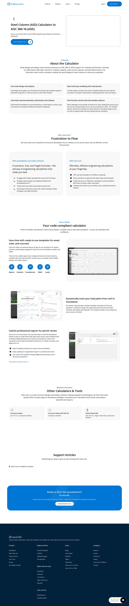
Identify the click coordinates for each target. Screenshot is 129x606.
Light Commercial (42, 580)
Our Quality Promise (15, 565)
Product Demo (13, 556)
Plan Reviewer (41, 559)
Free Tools (12, 559)
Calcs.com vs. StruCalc (71, 565)
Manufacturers (41, 595)
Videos (67, 559)
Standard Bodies (42, 598)
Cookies (95, 565)
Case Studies (69, 553)
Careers (95, 553)
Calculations (12, 551)
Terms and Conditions (99, 562)
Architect (39, 553)
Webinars (68, 556)
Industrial (39, 583)
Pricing (77, 4)
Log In (103, 4)
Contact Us (96, 556)
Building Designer (42, 556)
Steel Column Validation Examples (22, 466)
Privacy (95, 559)
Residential (40, 571)
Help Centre (68, 562)
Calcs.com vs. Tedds (71, 568)
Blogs (67, 551)
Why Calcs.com (13, 553)
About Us (96, 551)
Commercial (40, 577)
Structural (40, 574)
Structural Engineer (42, 551)
